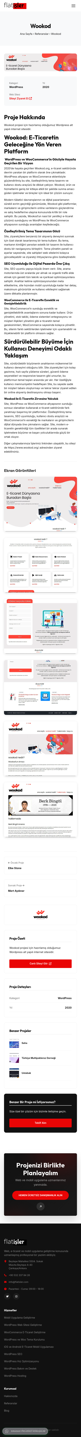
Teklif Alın (40, 1122)
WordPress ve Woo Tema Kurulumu (24, 1339)
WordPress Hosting (15, 1375)
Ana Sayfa (26, 33)
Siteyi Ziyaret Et (20, 98)
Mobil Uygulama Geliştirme (19, 1317)
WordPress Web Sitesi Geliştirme (23, 1324)
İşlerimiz (36, 443)
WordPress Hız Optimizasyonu (21, 1361)
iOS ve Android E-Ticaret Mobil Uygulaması (29, 1346)
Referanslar (42, 33)
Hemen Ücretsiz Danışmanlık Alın (40, 1195)
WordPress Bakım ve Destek (20, 1368)
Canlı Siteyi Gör (40, 963)
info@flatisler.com (18, 1282)
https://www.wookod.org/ (23, 447)
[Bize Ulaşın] (41, 1206)
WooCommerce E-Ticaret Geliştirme (24, 1332)
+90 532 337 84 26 (19, 1275)
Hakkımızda (10, 1396)
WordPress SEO (13, 1354)
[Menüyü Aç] (73, 6)
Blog (6, 1410)
